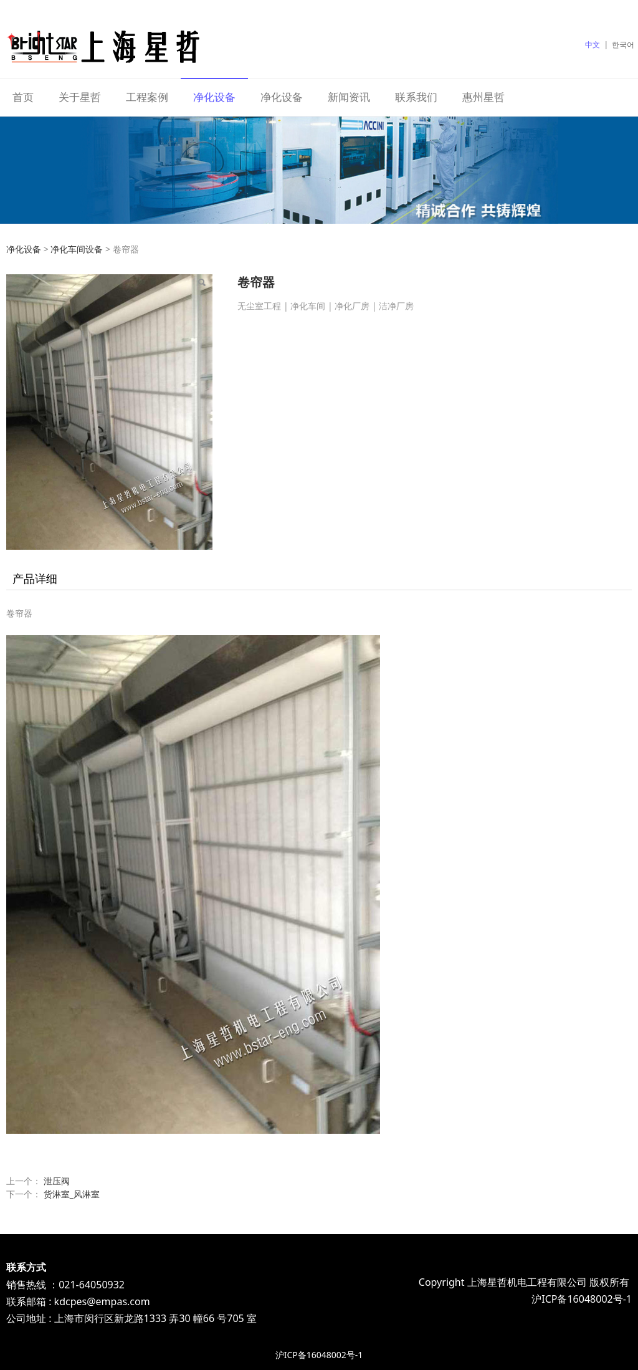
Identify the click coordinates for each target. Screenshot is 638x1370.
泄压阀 (57, 1181)
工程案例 (147, 97)
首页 (23, 97)
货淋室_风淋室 (72, 1194)
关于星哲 (80, 97)
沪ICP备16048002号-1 (319, 1355)
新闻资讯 (349, 97)
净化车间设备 (76, 249)
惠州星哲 (483, 97)
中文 (592, 44)
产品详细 (34, 578)
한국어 (623, 44)
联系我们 (416, 97)
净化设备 (214, 97)
